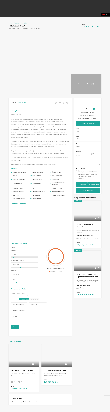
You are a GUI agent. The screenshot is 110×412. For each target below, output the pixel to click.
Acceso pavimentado (19, 172)
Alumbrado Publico (38, 172)
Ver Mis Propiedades (88, 124)
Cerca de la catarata (19, 179)
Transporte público (18, 191)
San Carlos (24, 23)
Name (77, 128)
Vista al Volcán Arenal (58, 195)
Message (78, 151)
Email (77, 136)
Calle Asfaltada (37, 176)
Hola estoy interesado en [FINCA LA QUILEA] (88, 159)
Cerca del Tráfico (37, 179)
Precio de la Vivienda (17, 260)
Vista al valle (36, 195)
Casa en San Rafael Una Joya (22, 370)
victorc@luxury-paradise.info (90, 118)
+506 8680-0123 (90, 112)
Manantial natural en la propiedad (58, 183)
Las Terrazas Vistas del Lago (55, 370)
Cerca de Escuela (57, 176)
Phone (78, 143)
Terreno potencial (57, 188)
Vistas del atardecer (19, 198)
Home (10, 23)
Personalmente (24, 299)
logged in (22, 402)
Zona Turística (37, 198)
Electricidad (55, 179)
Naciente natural (18, 188)
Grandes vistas (17, 183)
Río (33, 188)
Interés (13, 250)
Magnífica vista (37, 183)
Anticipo (13, 270)
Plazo (13, 247)
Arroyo (15, 176)
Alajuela (16, 23)
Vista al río (16, 195)
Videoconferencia (34, 299)
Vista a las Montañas (39, 191)
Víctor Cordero (88, 109)
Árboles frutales (56, 172)
